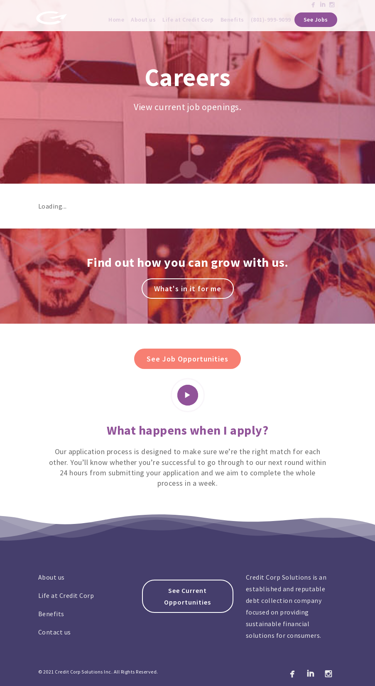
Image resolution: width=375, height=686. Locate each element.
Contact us (54, 632)
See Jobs (316, 19)
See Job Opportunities (187, 359)
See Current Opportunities (187, 596)
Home (116, 19)
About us (143, 19)
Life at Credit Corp (188, 19)
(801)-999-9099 (271, 19)
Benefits (232, 19)
